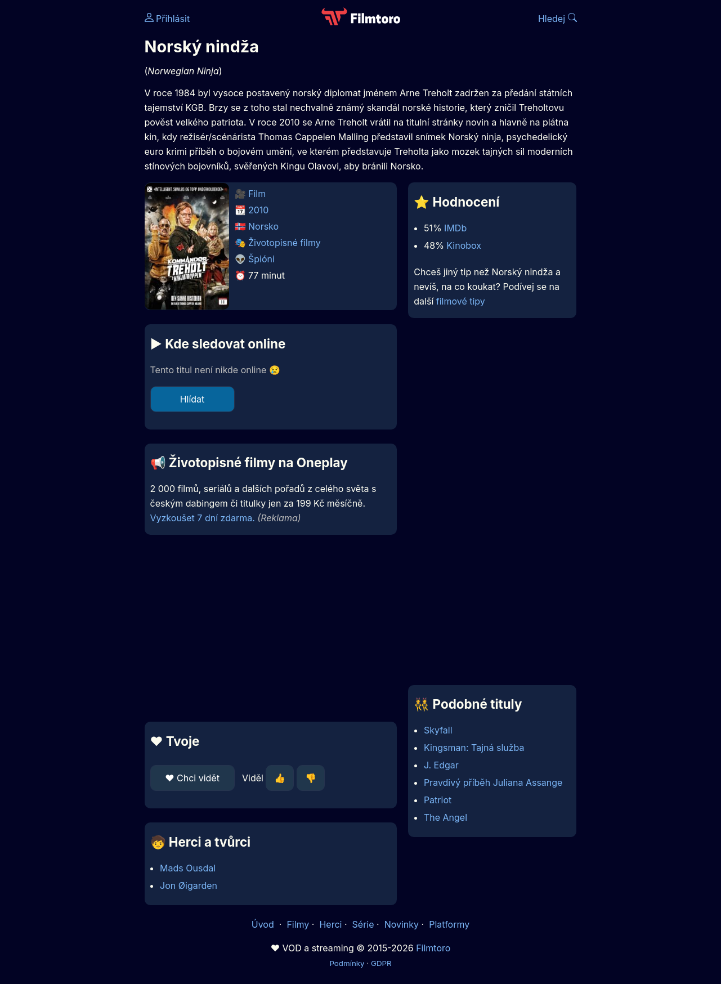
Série (363, 924)
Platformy (449, 924)
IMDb (455, 228)
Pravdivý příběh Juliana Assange (493, 782)
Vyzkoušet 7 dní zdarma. (202, 518)
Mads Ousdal (188, 868)
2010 (258, 210)
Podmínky (346, 963)
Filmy (297, 924)
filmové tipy (460, 301)
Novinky (401, 924)
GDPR (381, 963)
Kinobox (463, 245)
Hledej (557, 18)
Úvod (264, 924)
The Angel (445, 817)
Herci (330, 924)
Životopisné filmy (284, 242)
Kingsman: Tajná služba (474, 747)
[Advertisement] (271, 628)
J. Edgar (441, 765)
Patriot (437, 800)
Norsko (263, 226)
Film (257, 193)
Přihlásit (167, 18)
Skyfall (438, 730)
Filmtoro (433, 948)
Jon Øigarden (188, 885)
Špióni (261, 259)
